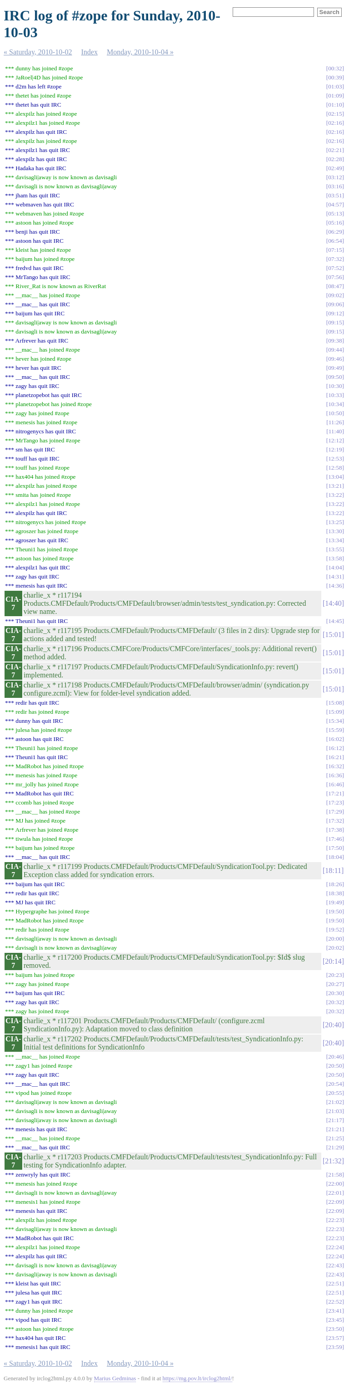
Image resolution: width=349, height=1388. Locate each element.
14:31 (335, 576)
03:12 (335, 177)
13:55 (335, 549)
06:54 (335, 240)
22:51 (335, 1283)
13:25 (335, 522)
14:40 (333, 603)
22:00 (335, 1183)
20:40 (333, 1025)
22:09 (335, 1201)
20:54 (335, 1083)
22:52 (335, 1301)
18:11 (333, 870)
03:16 (335, 186)
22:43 (335, 1265)
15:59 (335, 729)
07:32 (335, 258)
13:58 (335, 558)
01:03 (335, 86)
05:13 (335, 213)
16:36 (335, 775)
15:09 (335, 711)
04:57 (335, 204)
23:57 (335, 1337)
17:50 (335, 847)
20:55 (335, 1092)
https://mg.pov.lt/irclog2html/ (197, 1378)
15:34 (335, 720)
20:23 (335, 974)
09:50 (335, 376)
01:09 (335, 95)
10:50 (335, 413)
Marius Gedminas (115, 1378)
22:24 (335, 1247)
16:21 (335, 757)
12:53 (335, 458)
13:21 (335, 485)
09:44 (335, 349)
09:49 (335, 367)
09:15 (335, 322)
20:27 (335, 984)
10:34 (335, 404)
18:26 (335, 884)
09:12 (335, 313)
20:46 (335, 1056)
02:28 (335, 159)
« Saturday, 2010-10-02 (38, 52)
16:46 (335, 784)
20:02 (335, 947)
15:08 (335, 702)
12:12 (335, 440)
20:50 (335, 1065)
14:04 (335, 567)
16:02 (335, 739)
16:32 (335, 766)
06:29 (335, 231)
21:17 (335, 1120)
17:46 (335, 838)
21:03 (335, 1111)
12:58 (335, 467)
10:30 (335, 386)
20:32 (335, 1002)
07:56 (335, 277)
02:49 (335, 168)
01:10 (335, 104)
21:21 (335, 1129)
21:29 (335, 1147)
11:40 (335, 431)
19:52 (335, 929)
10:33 (335, 395)
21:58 (335, 1174)
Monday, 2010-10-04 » (140, 52)
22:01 (335, 1192)
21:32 (333, 1161)
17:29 (335, 811)
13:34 (335, 540)
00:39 (335, 77)
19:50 (335, 911)
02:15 (335, 113)
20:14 (333, 961)
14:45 (335, 621)
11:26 (335, 422)
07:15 (335, 249)
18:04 (335, 856)
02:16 (335, 122)
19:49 (335, 902)
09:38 (335, 340)
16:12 (335, 748)
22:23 (335, 1219)
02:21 (335, 150)
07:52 (335, 268)
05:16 (335, 222)
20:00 (335, 938)
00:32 (335, 68)
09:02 (335, 295)
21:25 (335, 1138)
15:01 (333, 634)
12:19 (335, 449)
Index (89, 52)
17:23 (335, 802)
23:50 (335, 1328)
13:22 (335, 494)
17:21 (335, 793)
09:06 (335, 304)
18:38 (335, 893)
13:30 (335, 531)
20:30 (335, 993)
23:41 (335, 1310)
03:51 (335, 195)
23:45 (335, 1319)
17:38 (335, 829)
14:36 (335, 585)
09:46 (335, 358)
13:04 (335, 476)
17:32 (335, 820)
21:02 (335, 1102)
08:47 (335, 286)
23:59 (335, 1347)
